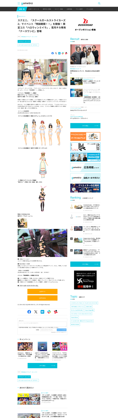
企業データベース (33, 9)
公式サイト (42, 291)
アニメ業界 (79, 9)
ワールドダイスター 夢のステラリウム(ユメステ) (82, 321)
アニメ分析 (89, 9)
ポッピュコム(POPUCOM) (77, 310)
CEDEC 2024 (89, 306)
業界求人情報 (47, 9)
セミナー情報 (59, 9)
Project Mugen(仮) (89, 310)
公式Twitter (42, 298)
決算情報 (69, 9)
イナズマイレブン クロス (76, 303)
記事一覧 (22, 9)
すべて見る (42, 365)
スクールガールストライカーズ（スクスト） (28, 45)
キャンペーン (22, 16)
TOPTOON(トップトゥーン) (77, 306)
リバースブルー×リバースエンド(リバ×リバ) (81, 313)
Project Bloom (74, 317)
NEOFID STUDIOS (75, 324)
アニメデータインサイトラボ (91, 303)
